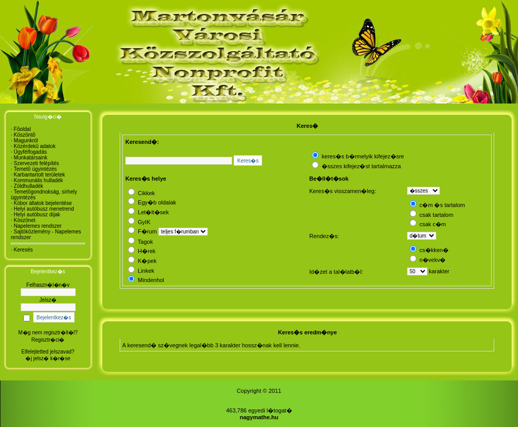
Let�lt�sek (148, 212)
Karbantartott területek (39, 175)
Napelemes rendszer (38, 226)
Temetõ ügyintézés (34, 169)
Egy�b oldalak (152, 202)
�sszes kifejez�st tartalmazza (356, 166)
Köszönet (25, 220)
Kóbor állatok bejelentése (43, 203)
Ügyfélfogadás (30, 152)
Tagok (140, 242)
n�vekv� (428, 260)
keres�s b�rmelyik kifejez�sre (358, 156)
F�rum (142, 231)
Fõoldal (22, 129)
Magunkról (26, 140)
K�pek (142, 261)
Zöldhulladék (29, 186)
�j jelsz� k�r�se (47, 358)
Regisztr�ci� (48, 340)
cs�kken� (429, 250)
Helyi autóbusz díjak (37, 214)
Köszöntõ (25, 135)
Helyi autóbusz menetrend (44, 209)
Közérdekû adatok (35, 146)
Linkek (141, 271)
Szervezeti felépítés (36, 163)
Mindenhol (146, 280)
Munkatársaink (31, 157)
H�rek (141, 251)
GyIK (139, 222)
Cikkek (141, 193)
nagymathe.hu (259, 417)
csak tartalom (431, 215)
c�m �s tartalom (437, 205)
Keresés (23, 250)
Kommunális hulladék (38, 180)
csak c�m (428, 224)
